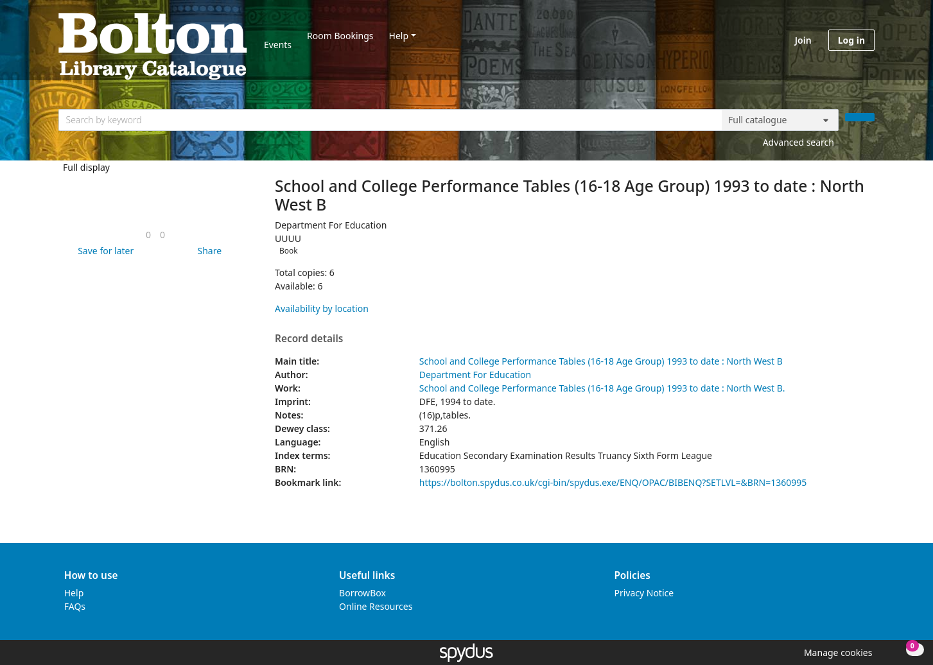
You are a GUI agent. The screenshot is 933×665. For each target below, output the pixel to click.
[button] (103, 250)
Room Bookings (340, 36)
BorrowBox (362, 593)
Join (803, 40)
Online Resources (375, 606)
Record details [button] (309, 339)
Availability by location (322, 308)
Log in (851, 40)
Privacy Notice (644, 593)
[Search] (860, 117)
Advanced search (798, 142)
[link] (148, 235)
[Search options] (780, 120)
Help (399, 36)
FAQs (74, 606)
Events (278, 45)
